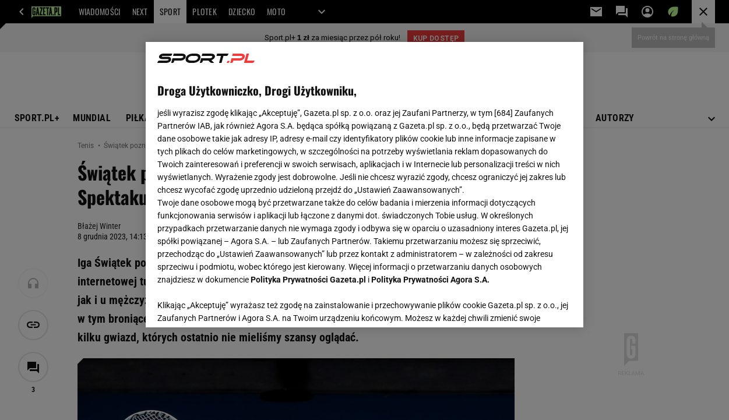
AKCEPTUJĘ (532, 304)
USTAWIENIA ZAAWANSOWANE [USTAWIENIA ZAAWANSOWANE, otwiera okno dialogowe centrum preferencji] (234, 304)
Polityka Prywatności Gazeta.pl (308, 279)
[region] (364, 184)
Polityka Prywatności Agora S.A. (430, 279)
